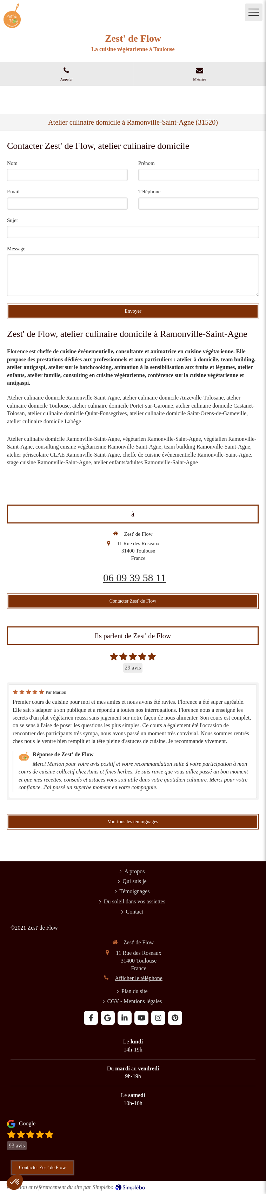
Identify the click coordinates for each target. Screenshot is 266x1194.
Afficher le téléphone (138, 978)
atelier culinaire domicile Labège (44, 421)
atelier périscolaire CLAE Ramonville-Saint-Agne (63, 455)
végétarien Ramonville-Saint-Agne (161, 439)
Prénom (146, 163)
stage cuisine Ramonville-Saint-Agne (49, 462)
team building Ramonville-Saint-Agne (207, 447)
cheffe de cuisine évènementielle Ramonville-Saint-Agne (186, 455)
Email (13, 191)
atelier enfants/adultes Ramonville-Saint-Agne (146, 462)
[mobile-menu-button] (253, 12)
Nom (12, 163)
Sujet (12, 220)
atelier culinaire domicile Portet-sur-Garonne (122, 406)
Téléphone (149, 191)
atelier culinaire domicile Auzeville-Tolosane (173, 398)
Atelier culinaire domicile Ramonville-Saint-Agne (63, 398)
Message (16, 248)
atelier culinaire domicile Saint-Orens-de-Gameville (187, 413)
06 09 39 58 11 (134, 577)
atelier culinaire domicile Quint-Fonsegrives (77, 413)
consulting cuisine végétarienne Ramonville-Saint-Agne (98, 447)
